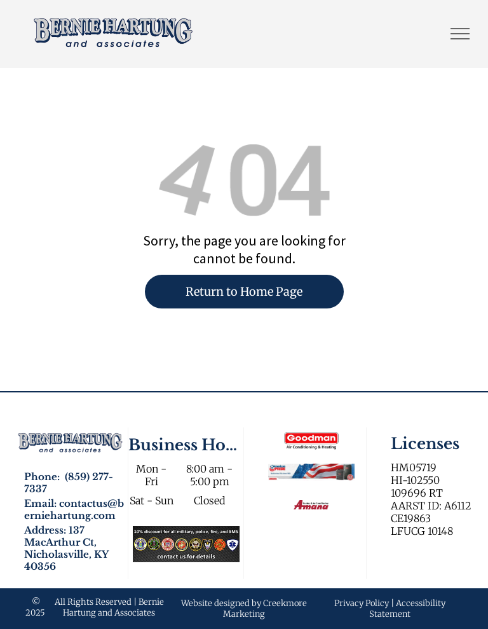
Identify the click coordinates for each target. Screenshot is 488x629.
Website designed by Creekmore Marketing (244, 608)
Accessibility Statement (407, 608)
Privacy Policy (361, 603)
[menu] (460, 33)
